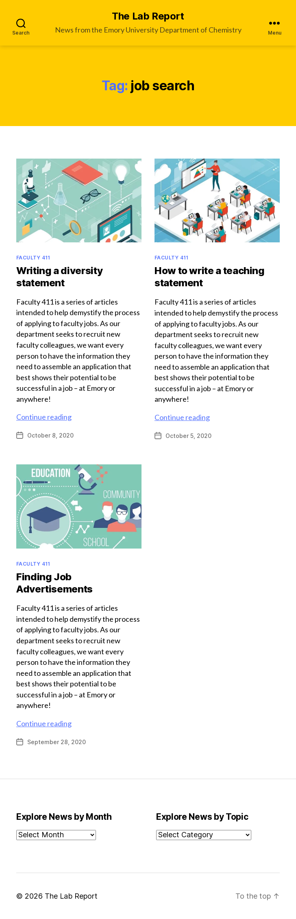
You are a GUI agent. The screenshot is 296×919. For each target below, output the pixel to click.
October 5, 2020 (188, 435)
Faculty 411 (33, 258)
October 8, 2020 (50, 435)
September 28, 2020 (56, 741)
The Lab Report (148, 16)
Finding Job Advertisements (54, 583)
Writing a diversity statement (59, 277)
